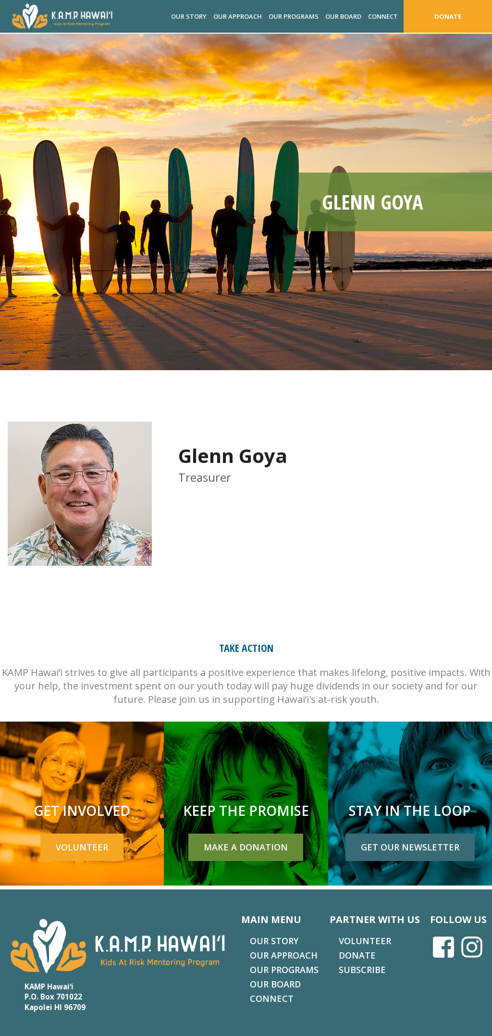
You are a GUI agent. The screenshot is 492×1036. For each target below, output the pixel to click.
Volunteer (82, 847)
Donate (447, 16)
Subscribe (362, 969)
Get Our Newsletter (410, 847)
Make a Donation (246, 847)
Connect (383, 16)
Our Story (189, 16)
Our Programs (294, 16)
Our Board (343, 16)
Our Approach (237, 16)
